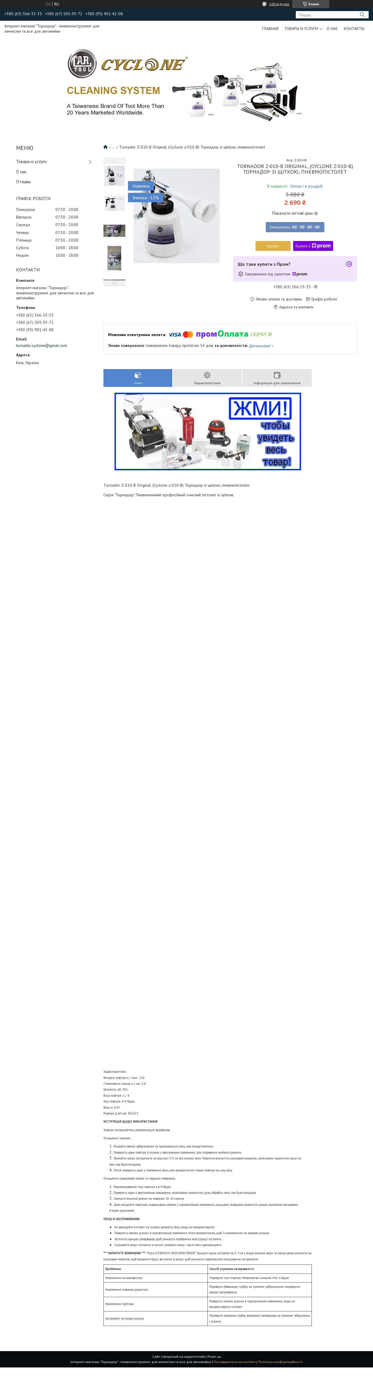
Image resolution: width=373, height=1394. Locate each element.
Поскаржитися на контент (235, 1362)
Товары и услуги (301, 28)
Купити (273, 246)
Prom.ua (214, 1356)
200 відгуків (279, 4)
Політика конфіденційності (280, 1362)
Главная (270, 28)
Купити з (313, 246)
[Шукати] (362, 14)
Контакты (354, 28)
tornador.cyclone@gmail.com (41, 345)
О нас (332, 28)
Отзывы (23, 181)
